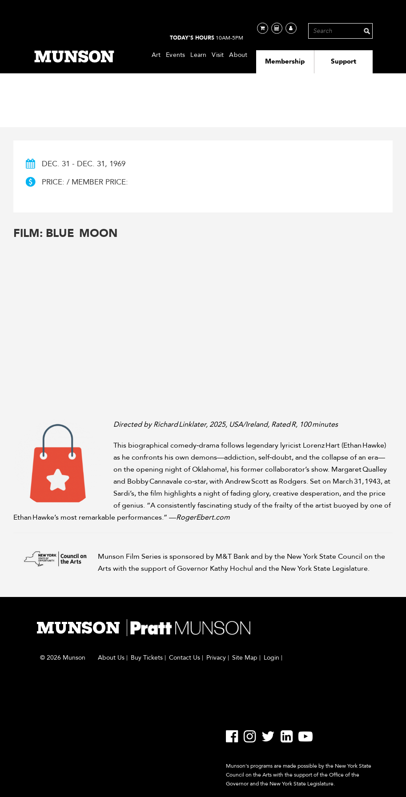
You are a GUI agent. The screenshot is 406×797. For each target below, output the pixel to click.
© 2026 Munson (62, 658)
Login (271, 658)
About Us (111, 658)
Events (175, 55)
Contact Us (184, 658)
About (238, 55)
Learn (198, 55)
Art (156, 55)
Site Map (244, 658)
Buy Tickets (147, 658)
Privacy (216, 658)
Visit (218, 55)
